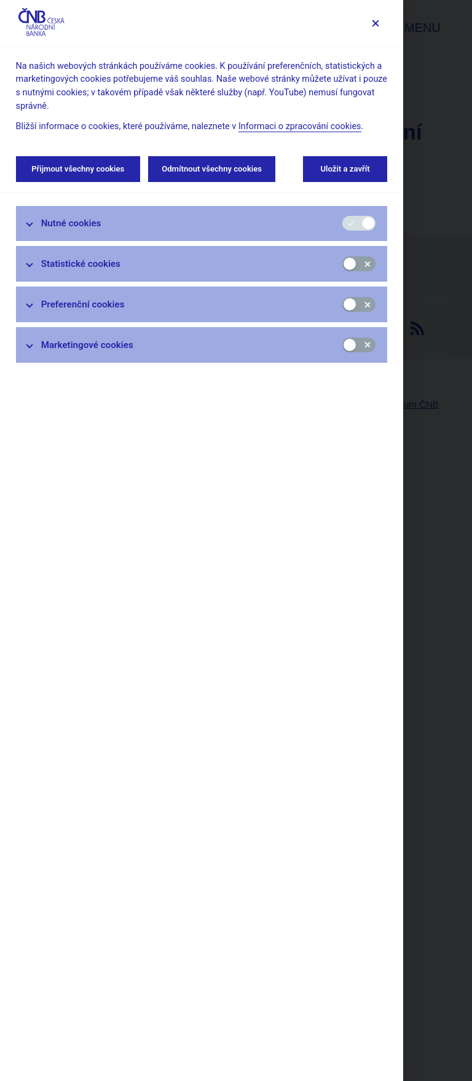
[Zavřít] (375, 23)
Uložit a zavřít (345, 168)
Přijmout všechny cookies (78, 168)
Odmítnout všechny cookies (212, 168)
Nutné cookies (71, 223)
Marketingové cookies (87, 344)
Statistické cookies (80, 263)
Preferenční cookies (83, 304)
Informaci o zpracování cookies (299, 126)
